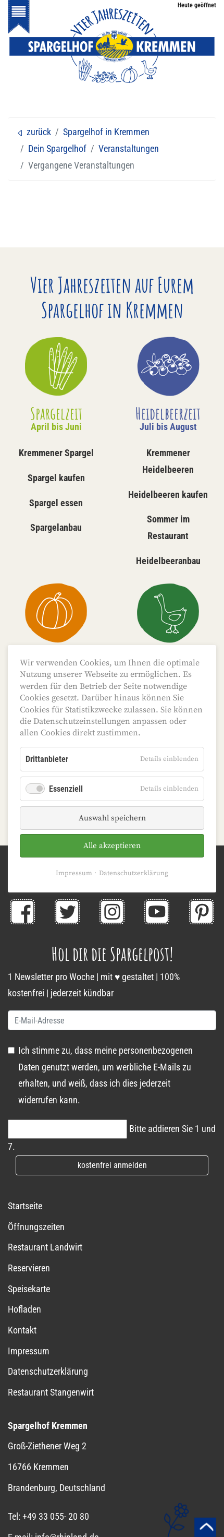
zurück (33, 132)
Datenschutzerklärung (133, 873)
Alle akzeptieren (112, 846)
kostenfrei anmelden (112, 1165)
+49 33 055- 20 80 (55, 1516)
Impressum (74, 873)
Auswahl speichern (112, 818)
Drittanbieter (47, 759)
